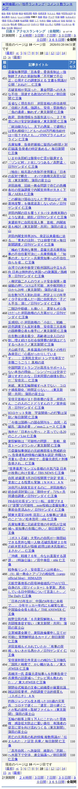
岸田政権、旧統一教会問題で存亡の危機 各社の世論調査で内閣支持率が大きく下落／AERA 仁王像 (37, 190)
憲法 (45, 17)
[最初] (9, 53)
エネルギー (71, 17)
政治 (21, 13)
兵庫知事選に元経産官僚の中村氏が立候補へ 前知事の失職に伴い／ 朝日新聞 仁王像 (37, 529)
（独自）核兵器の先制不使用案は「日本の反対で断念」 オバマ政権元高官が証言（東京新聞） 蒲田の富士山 (37, 176)
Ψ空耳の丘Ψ (67, 13)
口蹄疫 (57, 24)
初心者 (14, 24)
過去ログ (18, 28)
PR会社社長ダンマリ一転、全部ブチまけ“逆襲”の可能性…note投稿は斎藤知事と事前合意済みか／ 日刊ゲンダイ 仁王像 (38, 505)
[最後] (17, 57)
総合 (4, 13)
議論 (49, 21)
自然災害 (42, 13)
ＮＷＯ (43, 21)
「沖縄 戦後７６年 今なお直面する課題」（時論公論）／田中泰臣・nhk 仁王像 (37, 560)
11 (46, 53)
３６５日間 (56, 39)
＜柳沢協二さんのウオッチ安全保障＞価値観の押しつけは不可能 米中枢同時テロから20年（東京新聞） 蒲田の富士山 (37, 285)
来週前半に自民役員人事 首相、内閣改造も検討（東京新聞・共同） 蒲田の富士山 (37, 227)
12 (52, 53)
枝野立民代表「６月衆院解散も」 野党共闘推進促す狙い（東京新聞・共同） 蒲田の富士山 (37, 623)
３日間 (39, 35)
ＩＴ (37, 21)
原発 (9, 13)
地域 (32, 21)
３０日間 (64, 35)
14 (63, 53)
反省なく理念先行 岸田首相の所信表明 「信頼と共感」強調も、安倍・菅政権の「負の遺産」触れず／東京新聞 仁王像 (38, 108)
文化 (63, 21)
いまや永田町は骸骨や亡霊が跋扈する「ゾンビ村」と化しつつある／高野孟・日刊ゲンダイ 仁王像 (37, 162)
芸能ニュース (24, 24)
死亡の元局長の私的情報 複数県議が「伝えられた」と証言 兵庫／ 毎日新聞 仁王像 (37, 741)
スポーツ (35, 24)
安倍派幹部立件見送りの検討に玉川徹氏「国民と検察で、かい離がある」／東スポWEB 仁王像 (37, 664)
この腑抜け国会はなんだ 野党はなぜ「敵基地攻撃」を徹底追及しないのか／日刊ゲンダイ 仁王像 (37, 203)
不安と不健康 (13, 21)
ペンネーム (66, 24)
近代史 (69, 21)
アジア (51, 17)
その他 (10, 28)
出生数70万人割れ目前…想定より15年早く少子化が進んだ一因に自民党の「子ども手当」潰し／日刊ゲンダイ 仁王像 (37, 299)
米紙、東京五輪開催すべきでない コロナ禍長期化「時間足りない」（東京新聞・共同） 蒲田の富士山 (37, 390)
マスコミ (51, 13)
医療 (40, 17)
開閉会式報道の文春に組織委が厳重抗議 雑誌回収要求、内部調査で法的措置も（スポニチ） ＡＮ (38, 692)
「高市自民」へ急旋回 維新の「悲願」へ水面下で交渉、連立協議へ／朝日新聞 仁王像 (37, 755)
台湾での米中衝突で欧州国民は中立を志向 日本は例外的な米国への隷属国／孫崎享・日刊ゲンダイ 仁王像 (37, 272)
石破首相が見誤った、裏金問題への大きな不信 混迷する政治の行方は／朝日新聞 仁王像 (37, 94)
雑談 (58, 13)
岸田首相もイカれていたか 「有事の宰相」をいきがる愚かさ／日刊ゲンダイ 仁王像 (37, 651)
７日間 (51, 35)
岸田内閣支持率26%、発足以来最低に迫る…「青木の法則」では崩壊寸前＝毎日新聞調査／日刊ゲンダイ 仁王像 (37, 240)
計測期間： (10, 777)
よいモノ (49, 24)
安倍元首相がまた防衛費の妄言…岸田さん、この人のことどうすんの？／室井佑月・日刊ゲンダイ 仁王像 (37, 403)
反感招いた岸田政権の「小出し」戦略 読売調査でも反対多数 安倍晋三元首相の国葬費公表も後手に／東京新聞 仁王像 (37, 327)
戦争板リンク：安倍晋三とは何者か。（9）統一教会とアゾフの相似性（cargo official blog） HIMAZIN (36, 574)
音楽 (42, 24)
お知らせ (56, 21)
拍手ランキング (33, 4)
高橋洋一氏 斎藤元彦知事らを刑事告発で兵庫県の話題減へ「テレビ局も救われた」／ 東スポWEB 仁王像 (37, 678)
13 (57, 53)
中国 (57, 17)
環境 (4, 21)
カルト (14, 17)
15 (4, 57)
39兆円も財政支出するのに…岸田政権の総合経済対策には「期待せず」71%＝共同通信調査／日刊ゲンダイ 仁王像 (37, 492)
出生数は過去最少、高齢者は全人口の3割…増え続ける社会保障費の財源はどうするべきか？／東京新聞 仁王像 (37, 340)
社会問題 (24, 21)
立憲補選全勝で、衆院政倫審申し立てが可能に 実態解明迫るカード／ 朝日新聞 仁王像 (37, 637)
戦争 (35, 13)
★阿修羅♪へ (11, 4)
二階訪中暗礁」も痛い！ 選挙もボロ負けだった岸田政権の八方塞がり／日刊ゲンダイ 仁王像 (37, 313)
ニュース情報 (24, 17)
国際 (62, 17)
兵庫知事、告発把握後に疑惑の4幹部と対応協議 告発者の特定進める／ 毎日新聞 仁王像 (38, 149)
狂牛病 (15, 13)
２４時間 (25, 35)
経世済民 (28, 13)
